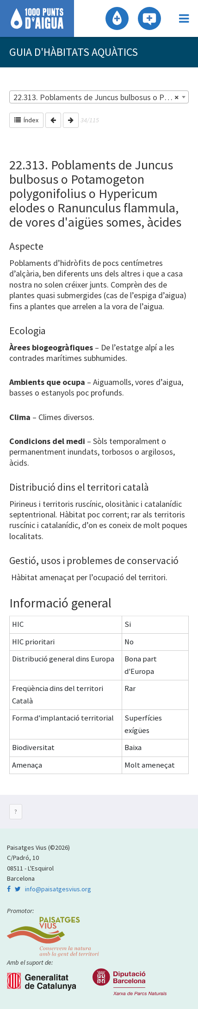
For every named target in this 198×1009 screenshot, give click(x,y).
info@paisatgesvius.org (58, 889)
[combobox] (99, 96)
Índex (26, 120)
